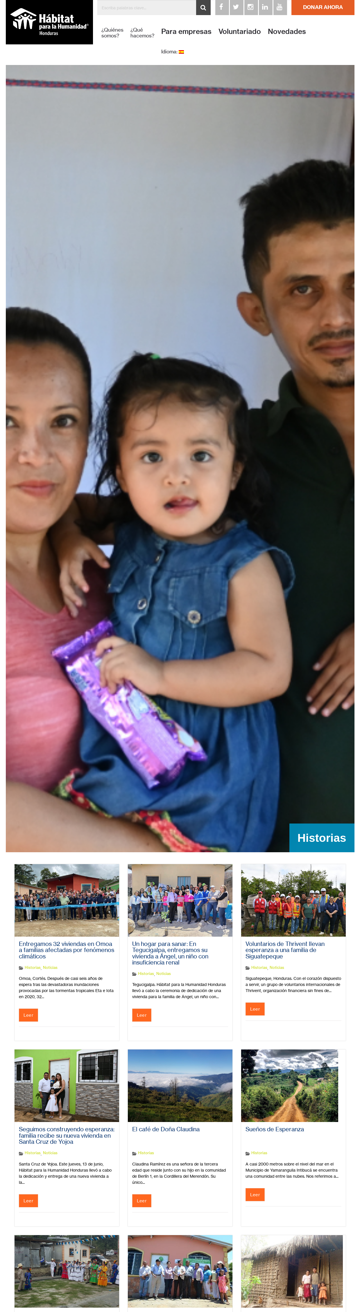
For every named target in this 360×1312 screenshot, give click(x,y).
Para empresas (186, 31)
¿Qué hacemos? (142, 33)
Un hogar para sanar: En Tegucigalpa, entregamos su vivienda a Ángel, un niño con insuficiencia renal (170, 953)
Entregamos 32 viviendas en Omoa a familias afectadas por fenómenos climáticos (66, 950)
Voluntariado (239, 31)
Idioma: (172, 52)
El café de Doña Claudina (166, 1129)
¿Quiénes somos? (112, 33)
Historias (33, 967)
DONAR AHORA (323, 7)
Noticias (50, 967)
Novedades (287, 31)
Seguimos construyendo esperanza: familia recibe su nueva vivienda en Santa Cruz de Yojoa (66, 1135)
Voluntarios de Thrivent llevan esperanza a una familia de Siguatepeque (285, 950)
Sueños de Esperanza (275, 1129)
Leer (28, 1015)
